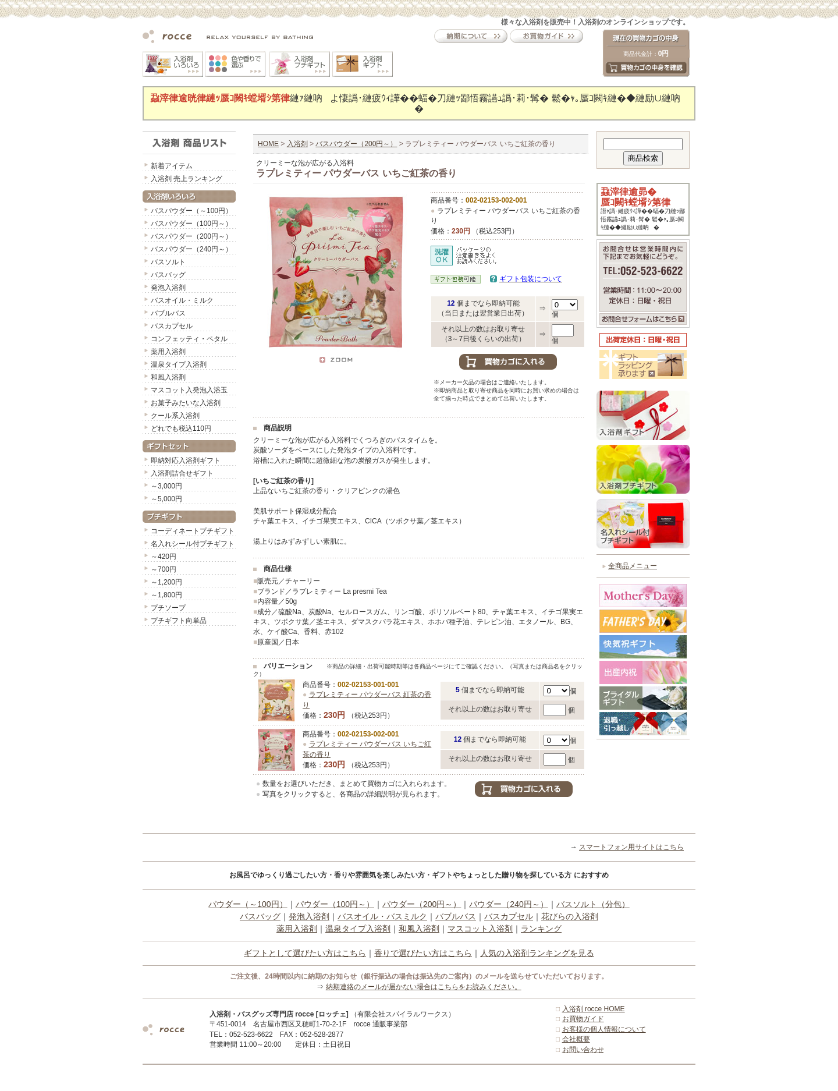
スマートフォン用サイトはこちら (631, 847)
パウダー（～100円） (247, 904)
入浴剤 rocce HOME (593, 1009)
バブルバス (168, 313)
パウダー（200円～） (421, 904)
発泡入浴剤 (168, 288)
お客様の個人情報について (604, 1029)
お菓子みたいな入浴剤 (186, 403)
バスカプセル (172, 326)
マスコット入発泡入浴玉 (189, 390)
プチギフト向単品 (179, 621)
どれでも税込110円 (181, 428)
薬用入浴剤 (168, 352)
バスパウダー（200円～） (191, 236)
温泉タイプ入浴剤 (179, 364)
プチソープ (168, 608)
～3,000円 (166, 486)
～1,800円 (166, 595)
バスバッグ (168, 275)
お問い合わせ (583, 1050)
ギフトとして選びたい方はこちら (305, 953)
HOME (268, 144)
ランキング (541, 928)
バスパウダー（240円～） (191, 249)
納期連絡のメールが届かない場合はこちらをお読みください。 (423, 987)
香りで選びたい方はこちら (423, 953)
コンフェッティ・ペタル (189, 339)
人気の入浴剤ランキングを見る (537, 953)
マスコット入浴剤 (480, 928)
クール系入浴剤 (175, 416)
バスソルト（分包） (593, 904)
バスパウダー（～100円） (191, 211)
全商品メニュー (632, 566)
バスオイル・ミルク (182, 300)
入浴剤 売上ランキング (186, 179)
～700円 (163, 569)
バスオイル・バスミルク (382, 916)
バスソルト (168, 262)
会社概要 (576, 1039)
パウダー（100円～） (335, 904)
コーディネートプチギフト (193, 531)
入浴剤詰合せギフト (182, 473)
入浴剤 (297, 144)
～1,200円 (166, 582)
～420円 (163, 556)
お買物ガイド (583, 1019)
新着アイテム (172, 166)
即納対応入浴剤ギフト (186, 460)
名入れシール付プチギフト (193, 544)
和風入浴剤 (168, 377)
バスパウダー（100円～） (191, 223)
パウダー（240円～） (508, 904)
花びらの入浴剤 (569, 916)
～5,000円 (166, 499)
